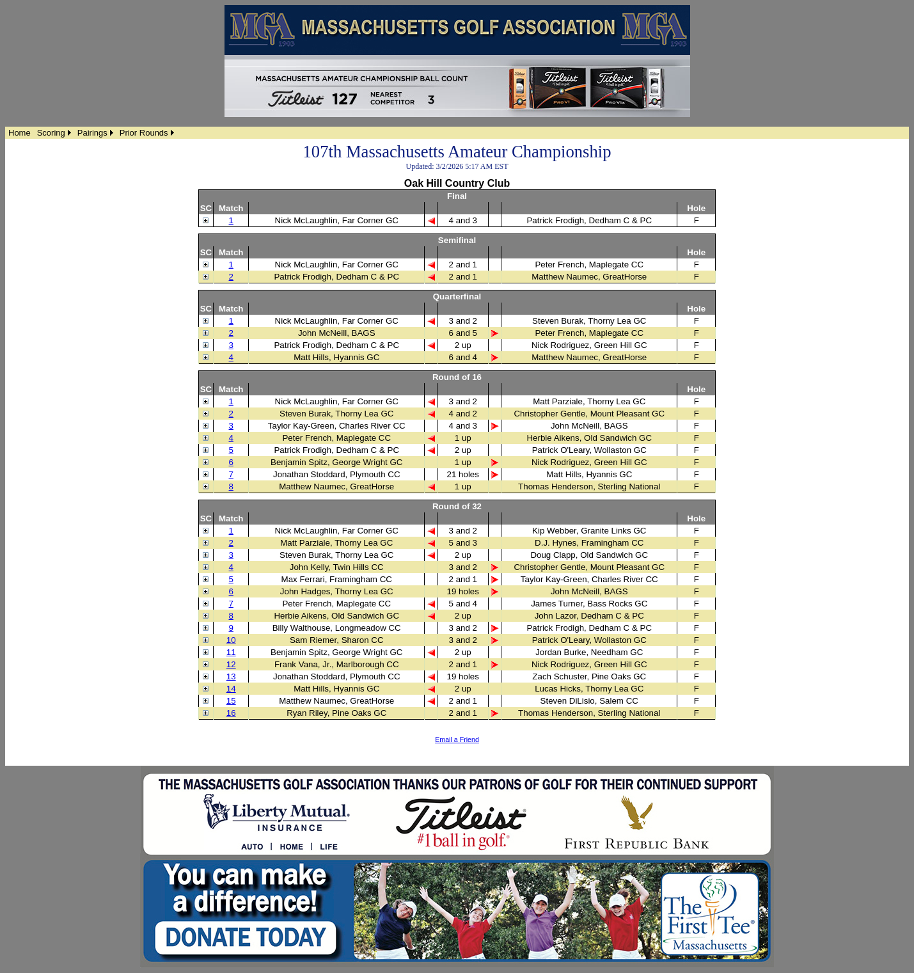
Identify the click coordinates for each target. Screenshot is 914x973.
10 (231, 640)
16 (231, 713)
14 (231, 688)
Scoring (51, 133)
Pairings (92, 133)
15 (231, 701)
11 (231, 652)
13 (231, 676)
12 (231, 664)
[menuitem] (19, 133)
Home (19, 133)
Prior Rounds (144, 133)
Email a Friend (457, 739)
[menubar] (91, 133)
